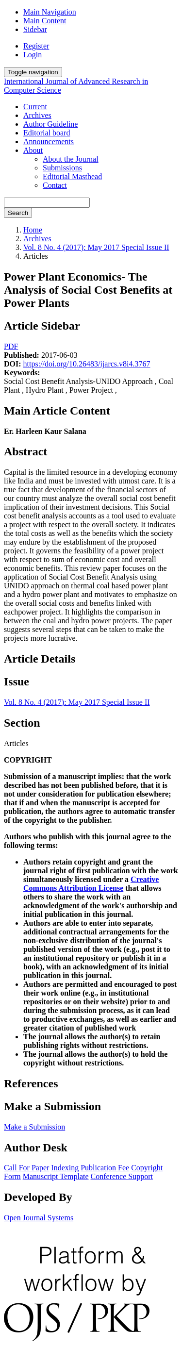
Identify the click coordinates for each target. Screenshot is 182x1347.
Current (35, 106)
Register (36, 46)
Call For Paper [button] (26, 1168)
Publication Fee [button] (105, 1168)
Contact (55, 185)
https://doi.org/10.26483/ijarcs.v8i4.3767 (86, 364)
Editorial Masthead (72, 176)
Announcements (48, 141)
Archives (37, 115)
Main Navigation (49, 12)
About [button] (33, 150)
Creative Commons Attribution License (91, 883)
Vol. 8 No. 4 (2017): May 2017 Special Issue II (96, 247)
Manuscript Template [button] (56, 1176)
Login (32, 54)
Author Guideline (50, 124)
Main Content (44, 21)
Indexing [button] (65, 1168)
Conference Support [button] (122, 1176)
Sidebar (35, 29)
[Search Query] (47, 203)
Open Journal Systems (38, 1218)
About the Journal (71, 159)
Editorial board (46, 133)
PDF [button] (11, 346)
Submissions (62, 168)
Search (18, 212)
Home (32, 230)
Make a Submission (34, 1127)
